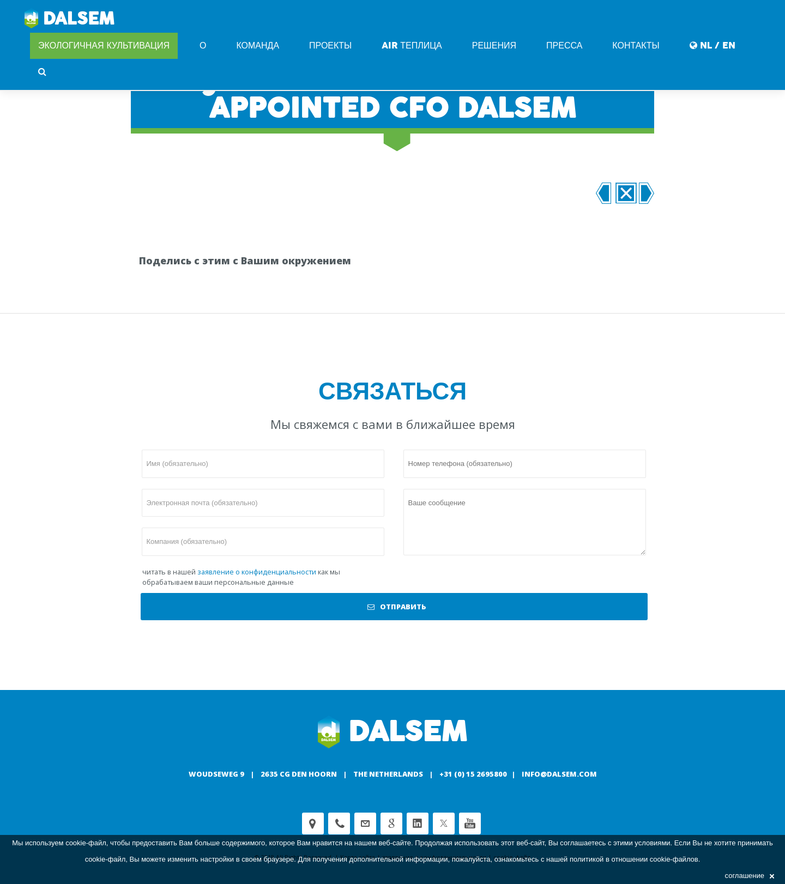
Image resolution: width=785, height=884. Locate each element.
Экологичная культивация (104, 45)
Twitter (444, 823)
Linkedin (417, 823)
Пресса (564, 45)
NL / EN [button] (712, 45)
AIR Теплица (412, 45)
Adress (313, 823)
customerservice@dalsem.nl (365, 823)
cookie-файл (85, 843)
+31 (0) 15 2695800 (473, 774)
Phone (339, 823)
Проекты (330, 45)
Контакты (635, 45)
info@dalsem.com (559, 774)
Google (391, 823)
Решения (494, 45)
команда (257, 45)
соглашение (749, 875)
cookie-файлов (674, 859)
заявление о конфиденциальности (256, 572)
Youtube (470, 823)
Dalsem (69, 19)
